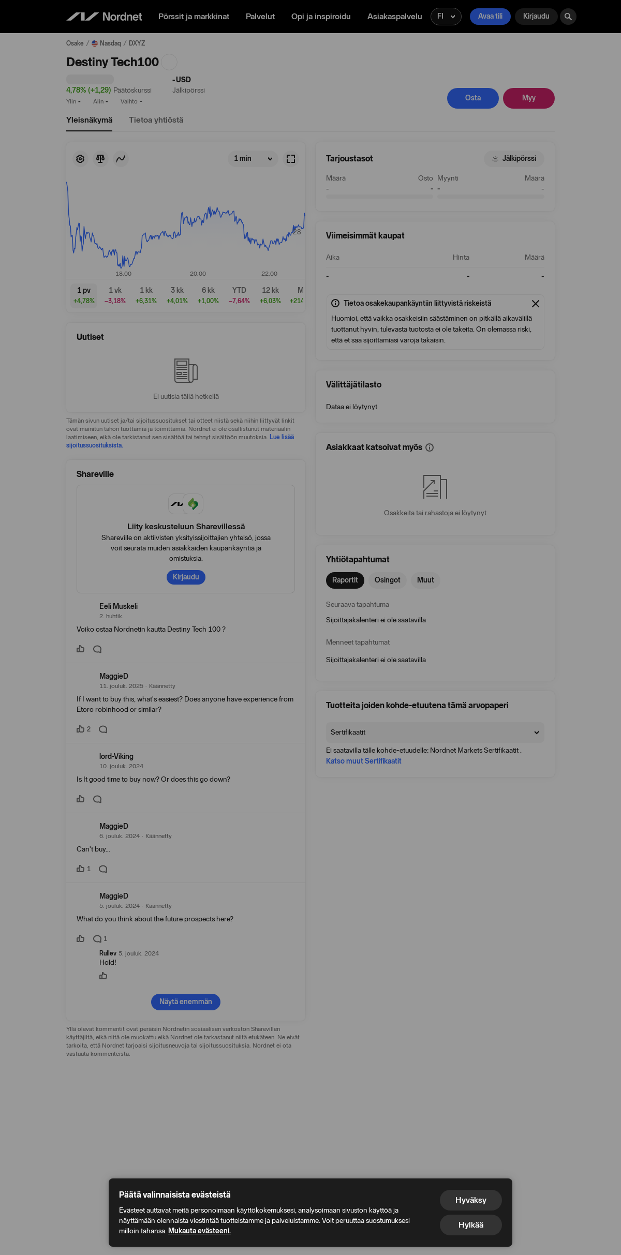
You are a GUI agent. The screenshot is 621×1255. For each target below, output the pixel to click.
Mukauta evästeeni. (199, 1231)
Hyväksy (470, 1200)
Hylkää (471, 1225)
